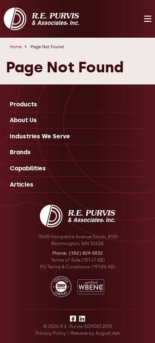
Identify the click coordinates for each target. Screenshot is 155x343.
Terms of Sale (66, 260)
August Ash (108, 333)
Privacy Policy (50, 333)
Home (16, 46)
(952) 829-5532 (86, 253)
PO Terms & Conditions (65, 267)
